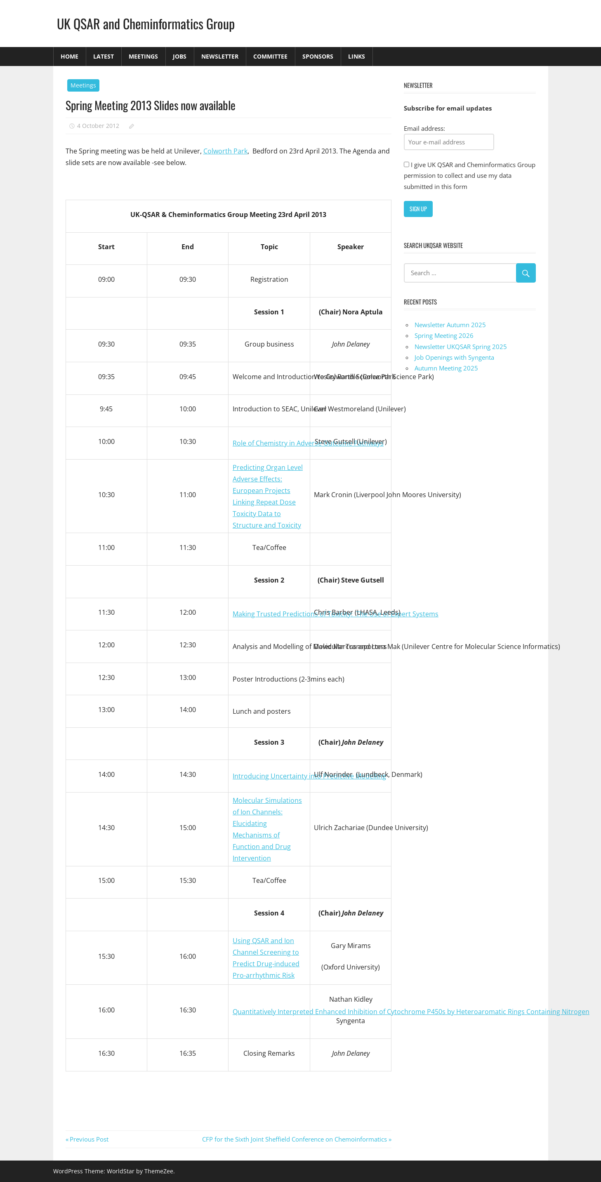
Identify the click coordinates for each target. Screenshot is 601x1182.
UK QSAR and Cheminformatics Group (146, 23)
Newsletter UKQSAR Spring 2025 (461, 346)
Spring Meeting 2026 (444, 335)
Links (356, 56)
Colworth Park (225, 151)
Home (69, 56)
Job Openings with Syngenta (454, 357)
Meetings (143, 56)
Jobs (179, 56)
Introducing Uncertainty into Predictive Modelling (309, 776)
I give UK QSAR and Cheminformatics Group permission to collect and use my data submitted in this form (469, 175)
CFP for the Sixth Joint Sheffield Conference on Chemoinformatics (294, 1139)
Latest (103, 56)
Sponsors (317, 56)
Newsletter (219, 56)
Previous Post (88, 1139)
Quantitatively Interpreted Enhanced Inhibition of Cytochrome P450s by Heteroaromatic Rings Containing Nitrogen (411, 1011)
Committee (270, 56)
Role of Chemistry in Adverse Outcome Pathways (308, 443)
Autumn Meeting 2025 (446, 368)
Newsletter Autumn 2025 (450, 325)
